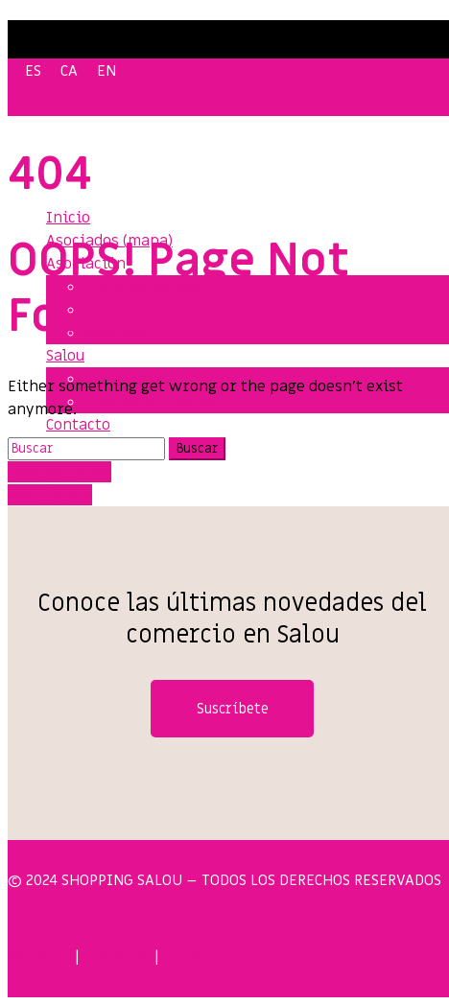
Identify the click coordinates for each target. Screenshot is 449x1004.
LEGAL (188, 957)
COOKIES (116, 957)
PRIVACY (37, 957)
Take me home (59, 471)
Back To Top (50, 494)
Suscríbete (233, 708)
